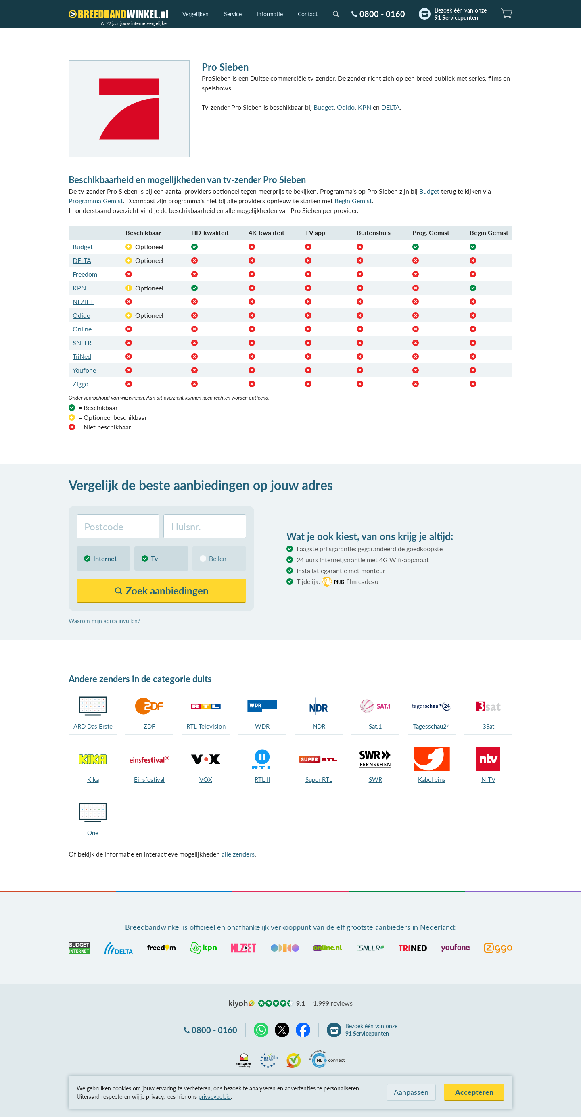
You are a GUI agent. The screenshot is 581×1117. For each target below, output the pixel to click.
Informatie (270, 13)
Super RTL (318, 779)
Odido (346, 107)
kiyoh (242, 1004)
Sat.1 (375, 726)
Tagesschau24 (431, 726)
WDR (262, 726)
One (92, 832)
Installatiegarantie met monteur (341, 570)
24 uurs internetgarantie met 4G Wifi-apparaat (363, 559)
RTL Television (206, 726)
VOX (205, 779)
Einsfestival (149, 779)
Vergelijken (195, 13)
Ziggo (80, 384)
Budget (323, 107)
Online (82, 329)
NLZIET (83, 301)
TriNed (82, 356)
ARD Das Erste (93, 726)
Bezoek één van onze (461, 14)
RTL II (262, 779)
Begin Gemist (353, 200)
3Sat (488, 726)
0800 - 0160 (382, 14)
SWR (375, 779)
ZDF (149, 726)
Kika (93, 779)
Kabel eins (431, 779)
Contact (308, 13)
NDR (319, 726)
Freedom (85, 274)
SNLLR (82, 342)
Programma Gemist (96, 200)
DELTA (390, 107)
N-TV (488, 779)
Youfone (84, 370)
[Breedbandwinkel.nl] (118, 14)
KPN (364, 107)
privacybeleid (215, 1096)
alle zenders (238, 854)
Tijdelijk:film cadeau (337, 582)
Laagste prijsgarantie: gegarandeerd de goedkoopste (370, 548)
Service (233, 13)
